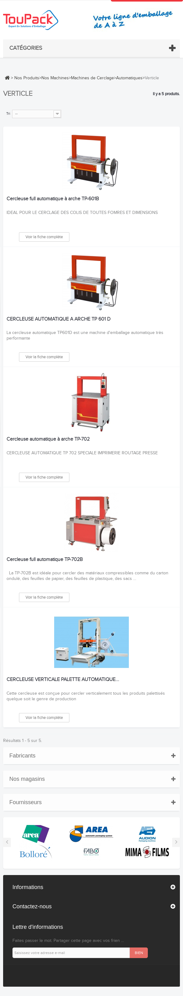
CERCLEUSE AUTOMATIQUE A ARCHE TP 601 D (58, 319)
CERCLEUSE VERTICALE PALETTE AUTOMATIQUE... (63, 680)
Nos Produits (26, 78)
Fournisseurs (25, 802)
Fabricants (22, 756)
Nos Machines (55, 78)
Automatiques (129, 78)
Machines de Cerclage (92, 78)
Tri (8, 113)
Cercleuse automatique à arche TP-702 (48, 439)
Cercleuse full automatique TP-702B (45, 560)
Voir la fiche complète (44, 236)
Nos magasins (27, 779)
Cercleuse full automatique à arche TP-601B (53, 199)
